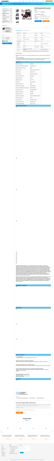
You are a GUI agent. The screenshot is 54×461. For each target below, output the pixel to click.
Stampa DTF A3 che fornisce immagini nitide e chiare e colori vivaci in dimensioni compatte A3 (45, 436)
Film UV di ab (7, 18)
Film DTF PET (7, 11)
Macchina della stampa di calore (7, 22)
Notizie (3, 451)
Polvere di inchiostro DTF (7, 10)
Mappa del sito (4, 452)
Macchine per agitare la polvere (7, 13)
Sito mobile (3, 453)
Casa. (2, 446)
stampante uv (7, 15)
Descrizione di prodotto (26, 30)
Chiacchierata (7, 43)
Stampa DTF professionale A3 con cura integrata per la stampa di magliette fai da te (33, 436)
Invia (19, 412)
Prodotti (3, 447)
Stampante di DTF (7, 8)
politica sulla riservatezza (3, 455)
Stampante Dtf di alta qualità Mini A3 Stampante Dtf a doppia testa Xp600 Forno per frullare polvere (8, 31)
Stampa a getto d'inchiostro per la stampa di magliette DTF (8, 28)
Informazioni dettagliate (19, 30)
